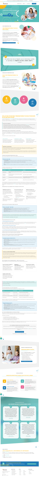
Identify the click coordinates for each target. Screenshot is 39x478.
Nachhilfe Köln (19, 3)
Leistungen (29, 3)
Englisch (27, 124)
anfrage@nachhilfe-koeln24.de (8, 456)
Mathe (13, 133)
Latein (28, 124)
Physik (28, 328)
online (21, 329)
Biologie (31, 328)
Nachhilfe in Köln (7, 452)
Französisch (18, 197)
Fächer (24, 3)
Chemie (25, 223)
